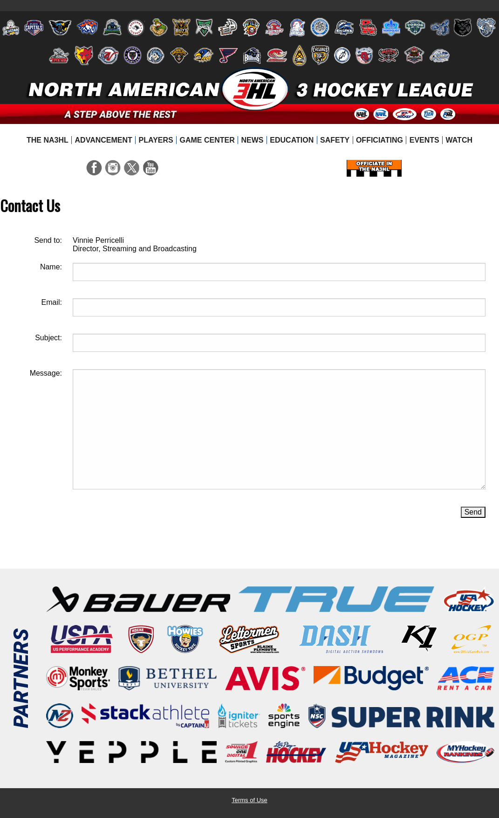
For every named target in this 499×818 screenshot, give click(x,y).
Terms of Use (249, 800)
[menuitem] (48, 140)
